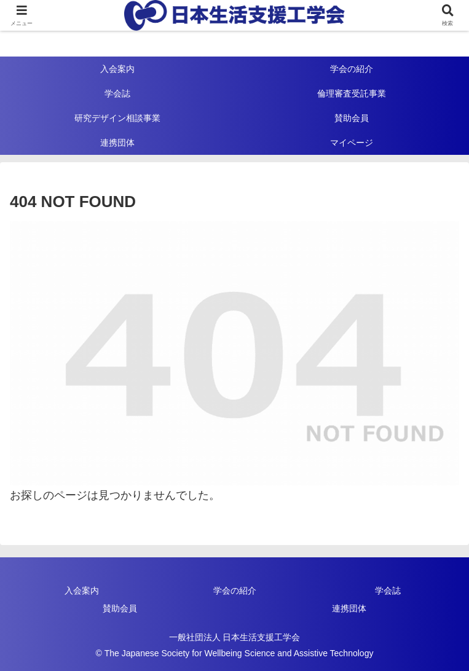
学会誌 (388, 590)
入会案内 (82, 590)
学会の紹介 (234, 590)
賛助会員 (120, 608)
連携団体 (349, 608)
